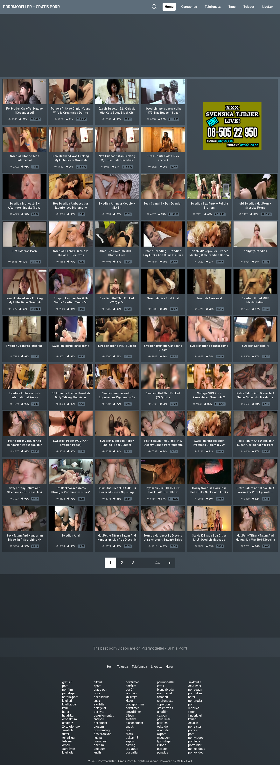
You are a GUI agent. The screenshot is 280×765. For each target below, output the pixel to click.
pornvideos (195, 733)
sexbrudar (100, 718)
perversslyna (102, 729)
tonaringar (68, 733)
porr (65, 681)
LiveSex (267, 7)
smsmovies (165, 703)
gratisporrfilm (135, 700)
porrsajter (194, 722)
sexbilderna (101, 692)
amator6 (67, 718)
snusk (130, 722)
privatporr (132, 744)
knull (65, 703)
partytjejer (68, 689)
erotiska (131, 715)
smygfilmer (133, 707)
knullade (67, 748)
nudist (98, 733)
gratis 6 (67, 678)
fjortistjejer (164, 737)
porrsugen (195, 685)
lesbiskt (193, 703)
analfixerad (164, 689)
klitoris (161, 740)
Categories (189, 7)
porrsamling (102, 726)
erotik (161, 681)
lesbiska (131, 689)
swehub (67, 726)
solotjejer (100, 703)
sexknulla (194, 678)
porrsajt (193, 726)
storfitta (99, 700)
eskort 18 (132, 733)
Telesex (248, 7)
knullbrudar (69, 700)
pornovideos (196, 744)
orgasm (99, 722)
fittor (97, 689)
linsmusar (100, 737)
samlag (131, 740)
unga (97, 696)
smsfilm (162, 707)
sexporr (162, 711)
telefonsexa (165, 696)
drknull (98, 678)
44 (157, 558)
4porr (97, 681)
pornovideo (195, 748)
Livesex (156, 662)
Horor (169, 662)
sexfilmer (194, 681)
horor (191, 692)
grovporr (99, 744)
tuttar (65, 729)
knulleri (67, 696)
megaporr (163, 733)
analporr (99, 715)
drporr (66, 740)
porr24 (130, 685)
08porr (130, 711)
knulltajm (131, 692)
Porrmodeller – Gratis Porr (43, 7)
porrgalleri (195, 689)
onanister (163, 726)
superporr (163, 700)
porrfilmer (132, 678)
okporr (161, 729)
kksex (130, 696)
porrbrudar (195, 696)
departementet (104, 711)
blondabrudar (166, 685)
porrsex (162, 744)
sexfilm (99, 740)
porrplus (162, 748)
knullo (192, 715)
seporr (130, 737)
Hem (110, 662)
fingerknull (195, 711)
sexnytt (99, 707)
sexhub (193, 718)
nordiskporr (70, 692)
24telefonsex (71, 722)
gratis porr (101, 685)
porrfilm (131, 681)
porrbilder (194, 740)
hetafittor (68, 711)
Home (169, 7)
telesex (67, 737)
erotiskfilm (69, 715)
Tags (232, 7)
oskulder (163, 722)
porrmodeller (165, 678)
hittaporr (162, 692)
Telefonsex (213, 7)
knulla (98, 748)
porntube (194, 737)
